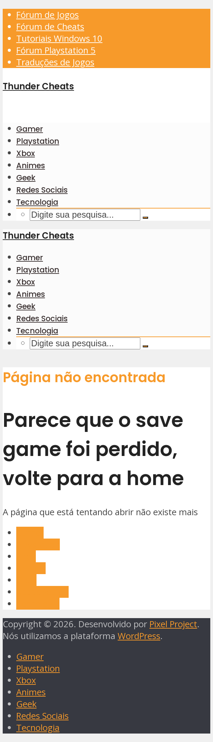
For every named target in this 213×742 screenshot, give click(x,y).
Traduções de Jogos (55, 62)
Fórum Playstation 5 (56, 50)
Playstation (37, 141)
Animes (30, 165)
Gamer (29, 129)
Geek (26, 177)
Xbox (25, 153)
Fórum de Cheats (50, 26)
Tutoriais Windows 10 (59, 38)
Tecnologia (37, 202)
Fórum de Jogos (47, 15)
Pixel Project (173, 624)
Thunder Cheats (38, 86)
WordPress (139, 636)
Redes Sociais (42, 189)
